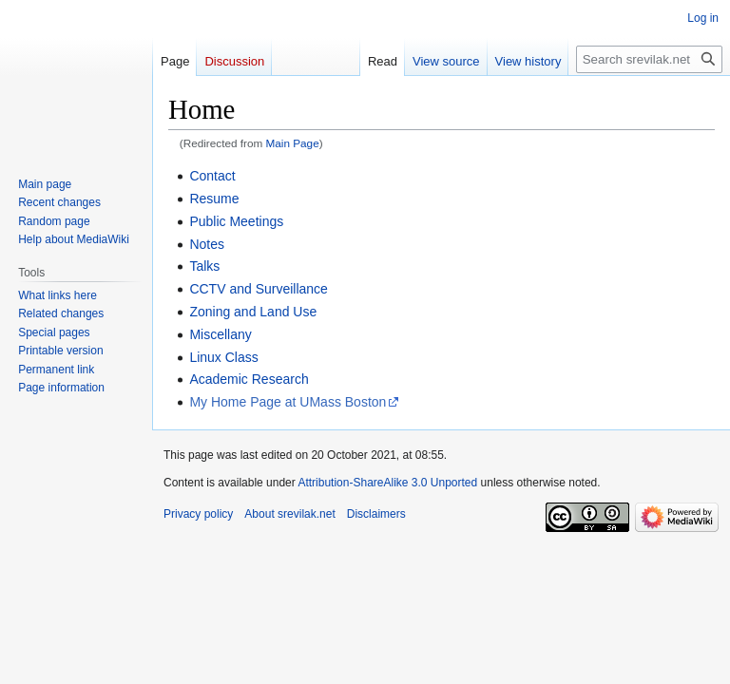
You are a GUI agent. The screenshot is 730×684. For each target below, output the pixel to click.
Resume (214, 198)
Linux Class (223, 357)
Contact (212, 175)
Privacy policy (198, 514)
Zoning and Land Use (253, 311)
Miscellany (220, 334)
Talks (204, 266)
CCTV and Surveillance (258, 288)
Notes (206, 244)
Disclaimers (376, 514)
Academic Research (248, 379)
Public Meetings (236, 221)
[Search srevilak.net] (649, 59)
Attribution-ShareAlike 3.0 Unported (387, 482)
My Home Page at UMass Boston (287, 401)
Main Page (292, 143)
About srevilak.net (289, 514)
